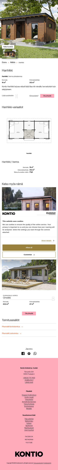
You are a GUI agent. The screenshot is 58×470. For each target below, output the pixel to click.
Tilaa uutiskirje (29, 419)
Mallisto (12, 62)
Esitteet (29, 423)
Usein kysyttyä (29, 430)
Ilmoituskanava (29, 406)
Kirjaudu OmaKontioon (29, 395)
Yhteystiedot (29, 399)
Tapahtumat (29, 425)
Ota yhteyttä (47, 96)
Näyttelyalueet (29, 428)
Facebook (29, 436)
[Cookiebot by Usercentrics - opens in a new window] (46, 213)
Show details (46, 241)
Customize (29, 255)
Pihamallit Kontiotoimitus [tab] (12, 327)
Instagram (29, 439)
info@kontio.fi (29, 380)
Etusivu (4, 62)
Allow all (29, 247)
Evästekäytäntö (47, 463)
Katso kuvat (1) (8, 47)
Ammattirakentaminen (29, 402)
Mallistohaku (29, 421)
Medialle (29, 408)
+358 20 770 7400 (29, 378)
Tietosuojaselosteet (38, 463)
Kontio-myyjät (29, 397)
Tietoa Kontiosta (29, 404)
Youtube (29, 442)
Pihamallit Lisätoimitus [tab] (11, 333)
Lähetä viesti (29, 382)
